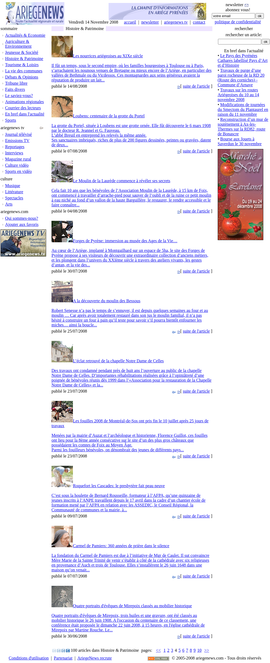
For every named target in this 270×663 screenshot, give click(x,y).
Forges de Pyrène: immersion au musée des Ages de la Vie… (125, 241)
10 (199, 650)
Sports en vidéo (18, 171)
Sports (10, 120)
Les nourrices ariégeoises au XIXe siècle (108, 56)
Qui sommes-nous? (21, 218)
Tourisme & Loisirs (22, 64)
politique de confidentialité (238, 22)
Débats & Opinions (21, 77)
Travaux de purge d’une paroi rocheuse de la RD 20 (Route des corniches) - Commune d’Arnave (241, 77)
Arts (9, 204)
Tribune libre (16, 83)
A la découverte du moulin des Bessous (106, 301)
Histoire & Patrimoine (24, 58)
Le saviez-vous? (19, 95)
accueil (130, 22)
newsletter (150, 22)
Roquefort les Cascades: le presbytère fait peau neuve (119, 485)
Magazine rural (18, 159)
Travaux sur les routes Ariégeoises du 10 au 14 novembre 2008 (238, 95)
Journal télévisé (18, 134)
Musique (12, 185)
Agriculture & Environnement (18, 44)
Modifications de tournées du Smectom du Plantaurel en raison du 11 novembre (243, 109)
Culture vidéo (17, 165)
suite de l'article (196, 86)
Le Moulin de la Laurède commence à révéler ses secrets (121, 180)
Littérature (14, 191)
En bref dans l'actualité (24, 114)
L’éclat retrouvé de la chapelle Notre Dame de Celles (118, 361)
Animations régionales (24, 101)
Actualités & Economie (25, 35)
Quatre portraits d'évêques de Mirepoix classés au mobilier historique (132, 606)
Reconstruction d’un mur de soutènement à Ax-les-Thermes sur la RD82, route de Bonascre (243, 126)
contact (199, 22)
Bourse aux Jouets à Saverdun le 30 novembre (240, 141)
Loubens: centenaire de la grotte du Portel (109, 116)
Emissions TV (17, 140)
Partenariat (63, 658)
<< (158, 650)
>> (206, 650)
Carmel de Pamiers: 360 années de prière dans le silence (121, 545)
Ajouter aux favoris (21, 224)
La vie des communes (23, 71)
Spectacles (14, 198)
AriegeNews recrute (94, 658)
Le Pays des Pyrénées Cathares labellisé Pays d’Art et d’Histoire (243, 60)
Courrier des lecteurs (23, 108)
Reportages (14, 146)
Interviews (14, 153)
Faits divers (15, 89)
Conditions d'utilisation (29, 658)
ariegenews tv (176, 22)
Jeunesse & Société (21, 52)
